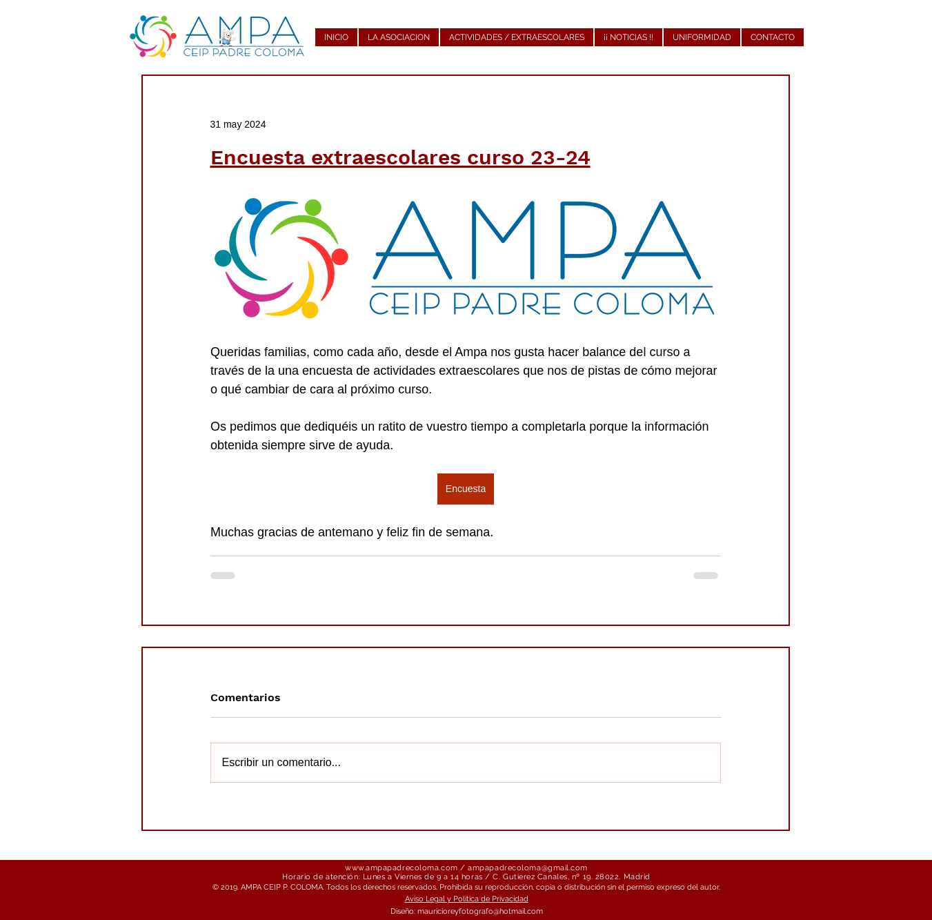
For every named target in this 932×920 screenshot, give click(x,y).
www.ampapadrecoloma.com (401, 867)
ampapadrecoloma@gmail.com (528, 867)
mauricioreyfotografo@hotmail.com (480, 911)
